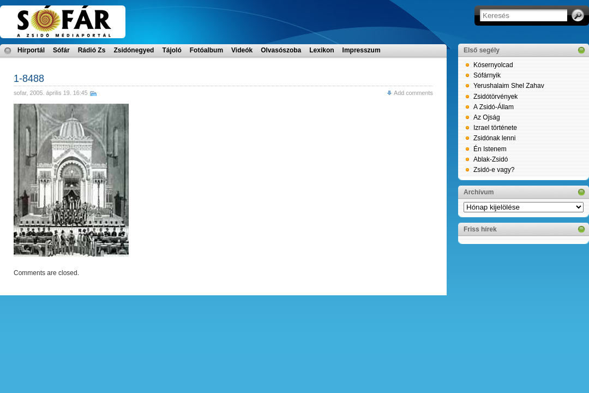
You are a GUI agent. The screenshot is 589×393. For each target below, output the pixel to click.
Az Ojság (486, 117)
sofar (20, 93)
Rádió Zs (92, 50)
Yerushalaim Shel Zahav (508, 86)
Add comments (413, 93)
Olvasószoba (281, 50)
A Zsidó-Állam (493, 107)
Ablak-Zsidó (490, 159)
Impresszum (361, 50)
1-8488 (29, 78)
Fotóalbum (206, 50)
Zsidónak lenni (494, 138)
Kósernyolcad (493, 65)
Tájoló (171, 50)
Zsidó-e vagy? (493, 170)
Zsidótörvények (495, 96)
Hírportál (31, 50)
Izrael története (495, 128)
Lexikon (321, 50)
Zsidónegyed (133, 50)
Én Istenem (490, 149)
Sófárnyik (487, 75)
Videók (242, 50)
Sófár (61, 50)
